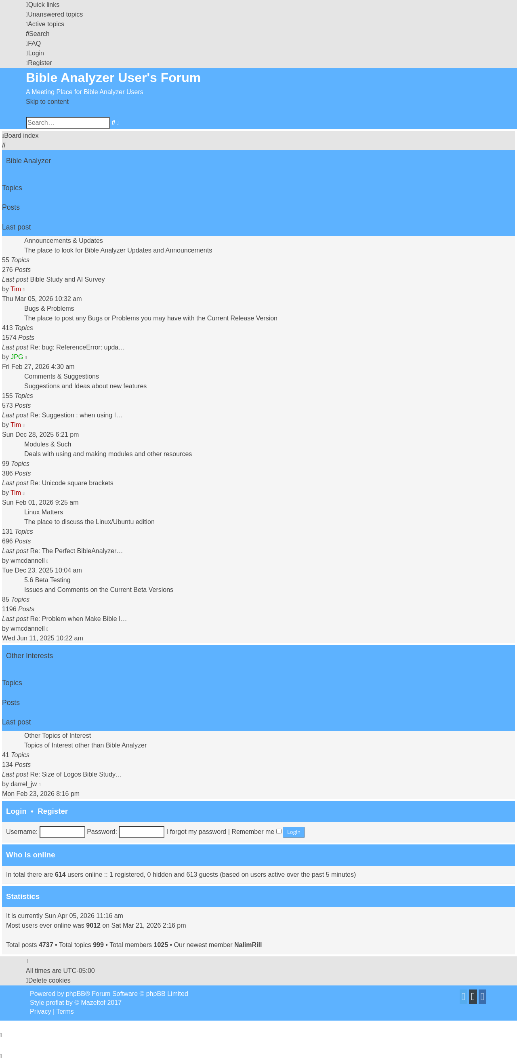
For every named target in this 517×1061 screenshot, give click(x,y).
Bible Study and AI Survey (67, 279)
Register (53, 811)
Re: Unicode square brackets (71, 483)
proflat (55, 1002)
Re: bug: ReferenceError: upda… (77, 347)
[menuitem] (54, 14)
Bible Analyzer (28, 161)
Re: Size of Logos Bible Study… (76, 774)
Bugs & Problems (49, 308)
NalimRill (248, 944)
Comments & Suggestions (61, 376)
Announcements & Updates (63, 240)
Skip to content (47, 101)
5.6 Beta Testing (47, 580)
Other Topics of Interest (57, 735)
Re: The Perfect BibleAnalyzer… (76, 550)
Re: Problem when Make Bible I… (78, 618)
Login (16, 811)
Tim (16, 289)
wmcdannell (27, 560)
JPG (17, 357)
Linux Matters (43, 512)
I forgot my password (196, 831)
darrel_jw (24, 784)
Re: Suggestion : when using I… (76, 415)
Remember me (256, 831)
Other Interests (29, 656)
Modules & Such (47, 444)
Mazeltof (93, 1002)
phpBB (75, 993)
